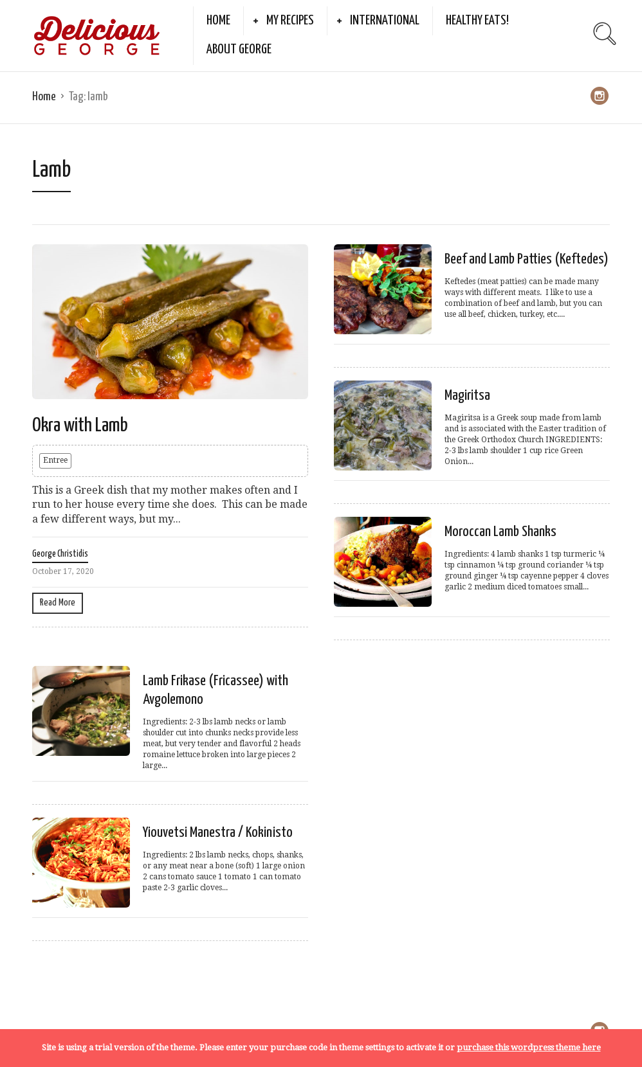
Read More (57, 602)
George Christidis (60, 554)
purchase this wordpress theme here (529, 1047)
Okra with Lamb (80, 425)
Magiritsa (467, 395)
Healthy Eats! (477, 20)
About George (238, 49)
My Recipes (290, 20)
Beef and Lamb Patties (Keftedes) (527, 259)
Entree (55, 460)
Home (218, 20)
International (384, 20)
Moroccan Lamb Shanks (500, 532)
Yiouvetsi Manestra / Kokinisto (218, 832)
